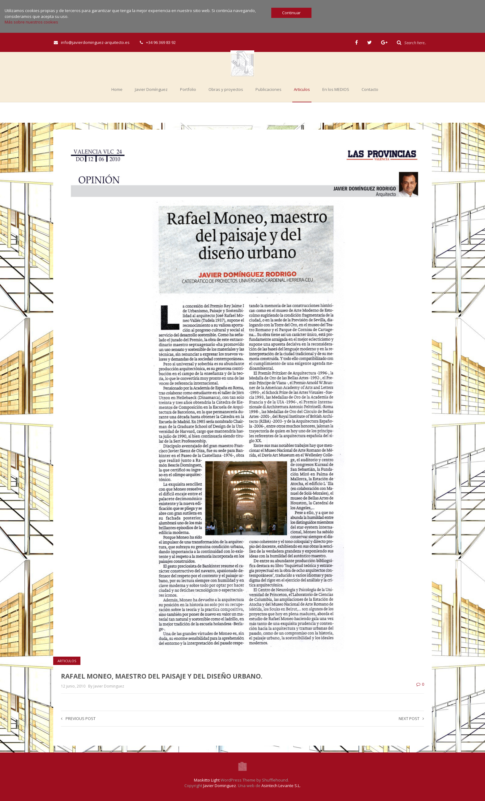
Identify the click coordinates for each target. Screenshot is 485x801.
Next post (411, 718)
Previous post (78, 718)
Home (116, 89)
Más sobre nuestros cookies (31, 22)
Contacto (370, 89)
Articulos (302, 89)
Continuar (291, 12)
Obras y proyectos (225, 89)
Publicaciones (268, 89)
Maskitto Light (207, 780)
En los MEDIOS (335, 89)
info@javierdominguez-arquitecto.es (92, 42)
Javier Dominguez (219, 785)
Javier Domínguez (151, 89)
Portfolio (188, 89)
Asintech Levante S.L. (281, 785)
